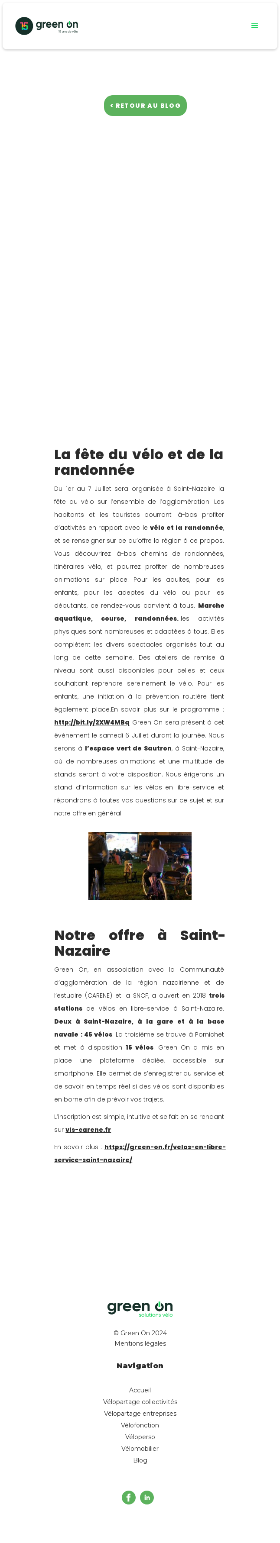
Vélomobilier (140, 1449)
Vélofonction (140, 1425)
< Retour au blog (145, 105)
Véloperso (140, 1437)
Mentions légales (140, 1343)
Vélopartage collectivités (140, 1402)
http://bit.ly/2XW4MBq (92, 722)
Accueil (140, 1390)
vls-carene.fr (88, 1129)
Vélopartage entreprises (140, 1413)
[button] (254, 26)
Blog (140, 1460)
